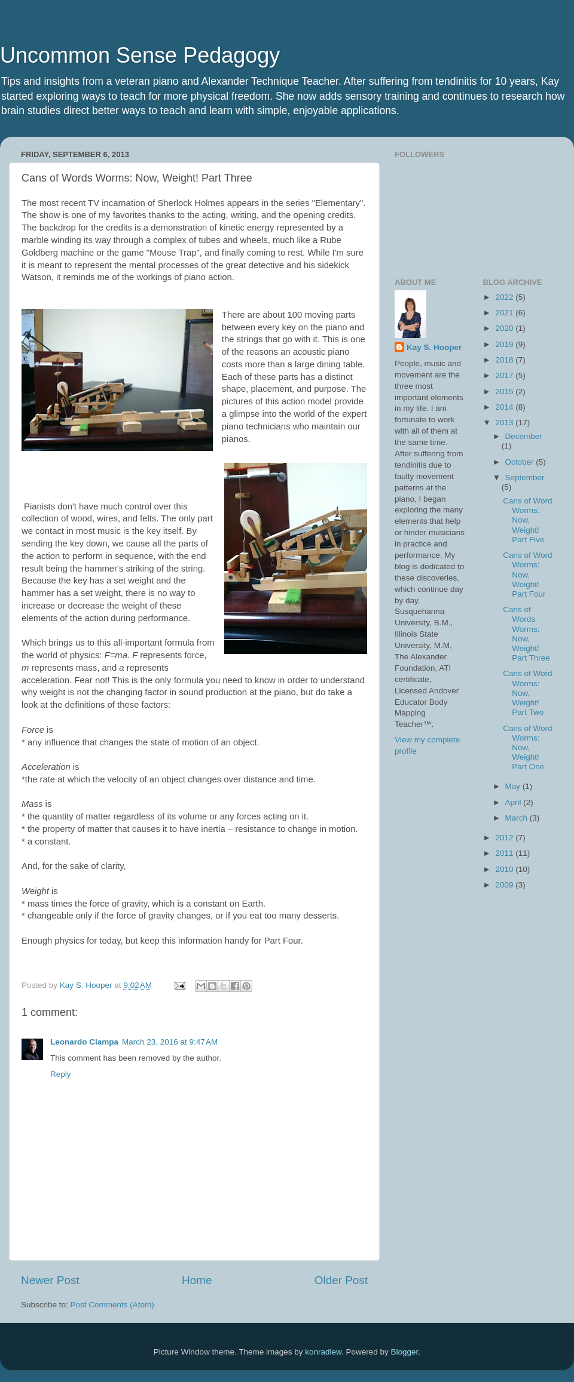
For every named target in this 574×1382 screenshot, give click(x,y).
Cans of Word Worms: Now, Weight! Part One (527, 748)
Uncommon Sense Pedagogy (140, 55)
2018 (505, 359)
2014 (505, 407)
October (520, 461)
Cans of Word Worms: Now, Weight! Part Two (527, 693)
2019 (505, 344)
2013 (505, 422)
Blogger (405, 1351)
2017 (505, 375)
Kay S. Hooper (434, 347)
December (523, 436)
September (525, 477)
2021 (505, 312)
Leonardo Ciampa (84, 1041)
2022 (505, 297)
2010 (505, 869)
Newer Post (50, 1280)
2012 (505, 837)
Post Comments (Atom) (112, 1304)
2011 (505, 853)
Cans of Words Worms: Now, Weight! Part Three (526, 633)
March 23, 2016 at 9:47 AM (170, 1041)
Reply (60, 1074)
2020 (505, 328)
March (517, 817)
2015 (505, 391)
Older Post (341, 1280)
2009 (505, 884)
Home (197, 1280)
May (514, 786)
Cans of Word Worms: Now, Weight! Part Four (527, 574)
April (514, 802)
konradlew (323, 1351)
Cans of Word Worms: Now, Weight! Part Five (527, 520)
